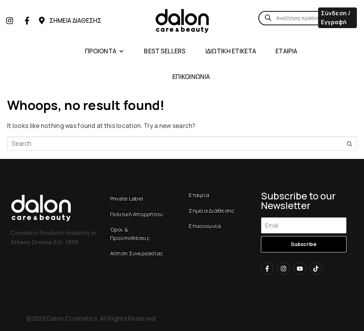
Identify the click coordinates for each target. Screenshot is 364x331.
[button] (105, 51)
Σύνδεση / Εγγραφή (335, 17)
